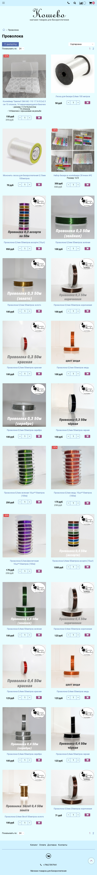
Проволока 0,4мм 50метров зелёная (24, 629)
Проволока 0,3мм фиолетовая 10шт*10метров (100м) (24, 562)
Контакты (62, 845)
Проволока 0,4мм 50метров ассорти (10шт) (72, 561)
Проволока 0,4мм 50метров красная (24, 691)
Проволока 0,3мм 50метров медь (73, 367)
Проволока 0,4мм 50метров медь (73, 691)
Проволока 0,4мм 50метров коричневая (73, 629)
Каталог (34, 845)
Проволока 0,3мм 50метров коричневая (73, 305)
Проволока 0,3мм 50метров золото (24, 305)
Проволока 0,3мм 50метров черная (73, 430)
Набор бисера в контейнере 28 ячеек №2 (73, 175)
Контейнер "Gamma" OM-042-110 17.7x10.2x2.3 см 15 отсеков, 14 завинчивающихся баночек (24, 103)
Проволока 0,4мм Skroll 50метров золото (24, 816)
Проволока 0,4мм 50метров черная (73, 754)
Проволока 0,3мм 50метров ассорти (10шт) (24, 242)
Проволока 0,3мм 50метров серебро (24, 430)
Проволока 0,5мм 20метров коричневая (73, 808)
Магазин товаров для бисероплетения (48, 871)
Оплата (42, 845)
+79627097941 (50, 865)
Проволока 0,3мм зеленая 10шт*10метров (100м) (24, 494)
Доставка (51, 845)
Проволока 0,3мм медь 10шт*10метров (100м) (73, 494)
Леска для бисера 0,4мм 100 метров (73, 96)
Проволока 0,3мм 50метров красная (24, 367)
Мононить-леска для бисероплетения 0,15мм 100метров (24, 177)
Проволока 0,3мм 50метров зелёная (72, 242)
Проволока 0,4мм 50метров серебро (24, 754)
